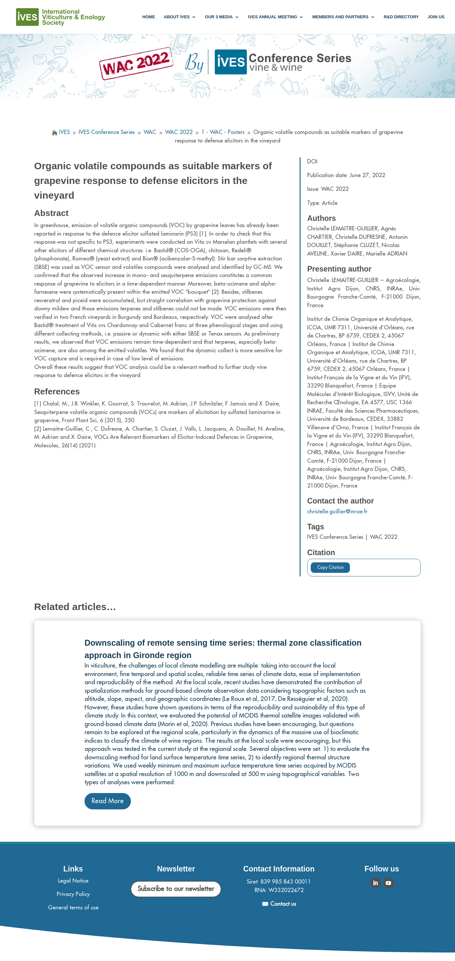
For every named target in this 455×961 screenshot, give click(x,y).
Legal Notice (73, 881)
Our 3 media (219, 17)
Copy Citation (330, 567)
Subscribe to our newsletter (176, 889)
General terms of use (73, 907)
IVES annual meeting (272, 17)
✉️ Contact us (279, 904)
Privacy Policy (73, 894)
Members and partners (340, 17)
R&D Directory (401, 17)
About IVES (177, 17)
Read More (108, 801)
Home (148, 17)
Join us (436, 17)
